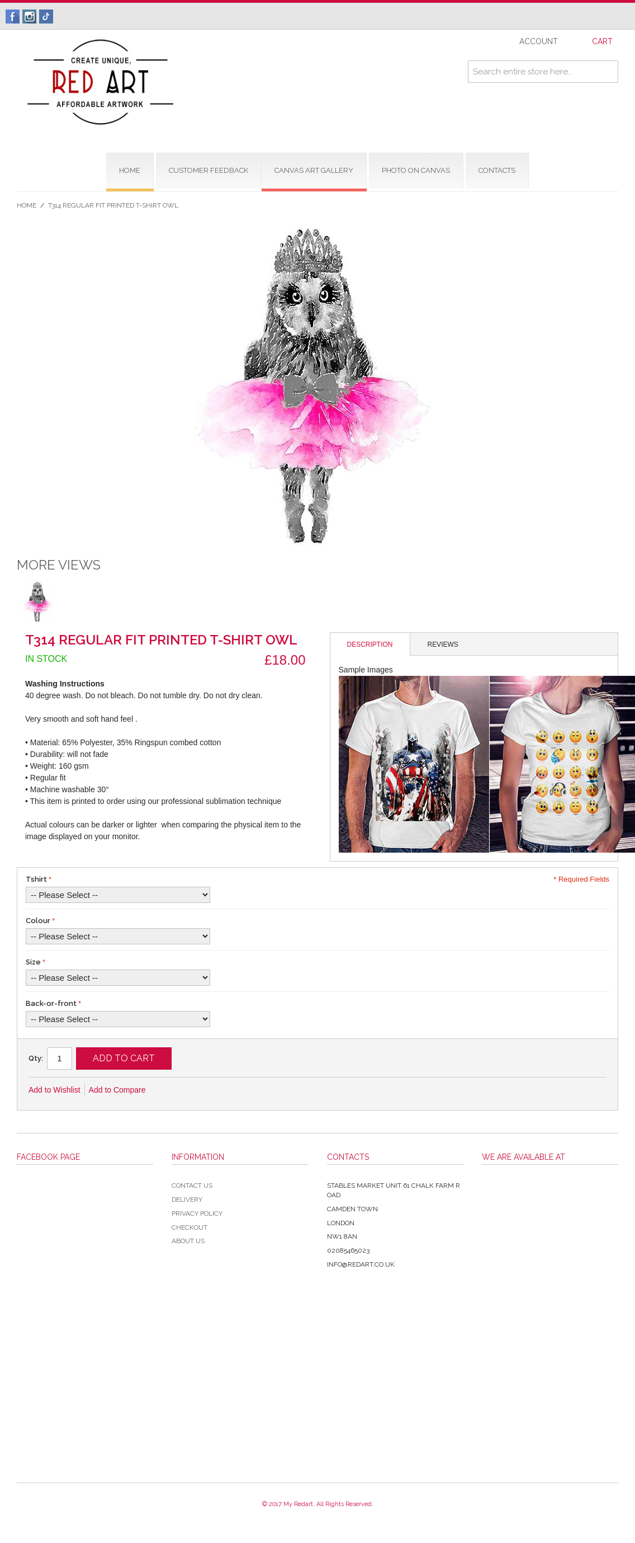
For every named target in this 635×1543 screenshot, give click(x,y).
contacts (496, 170)
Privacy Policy (197, 1213)
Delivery (187, 1199)
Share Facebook (191, 1090)
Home (26, 205)
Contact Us (192, 1185)
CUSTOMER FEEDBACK (208, 170)
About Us (188, 1241)
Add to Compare (117, 1089)
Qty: (36, 1058)
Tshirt (36, 879)
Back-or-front (51, 1003)
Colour (38, 920)
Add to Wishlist (54, 1089)
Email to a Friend (169, 1090)
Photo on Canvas (416, 170)
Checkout (189, 1227)
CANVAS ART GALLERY (313, 170)
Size (33, 962)
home (129, 170)
